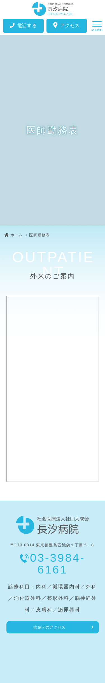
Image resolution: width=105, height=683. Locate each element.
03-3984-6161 (57, 563)
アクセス (66, 25)
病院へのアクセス (49, 627)
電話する (23, 25)
